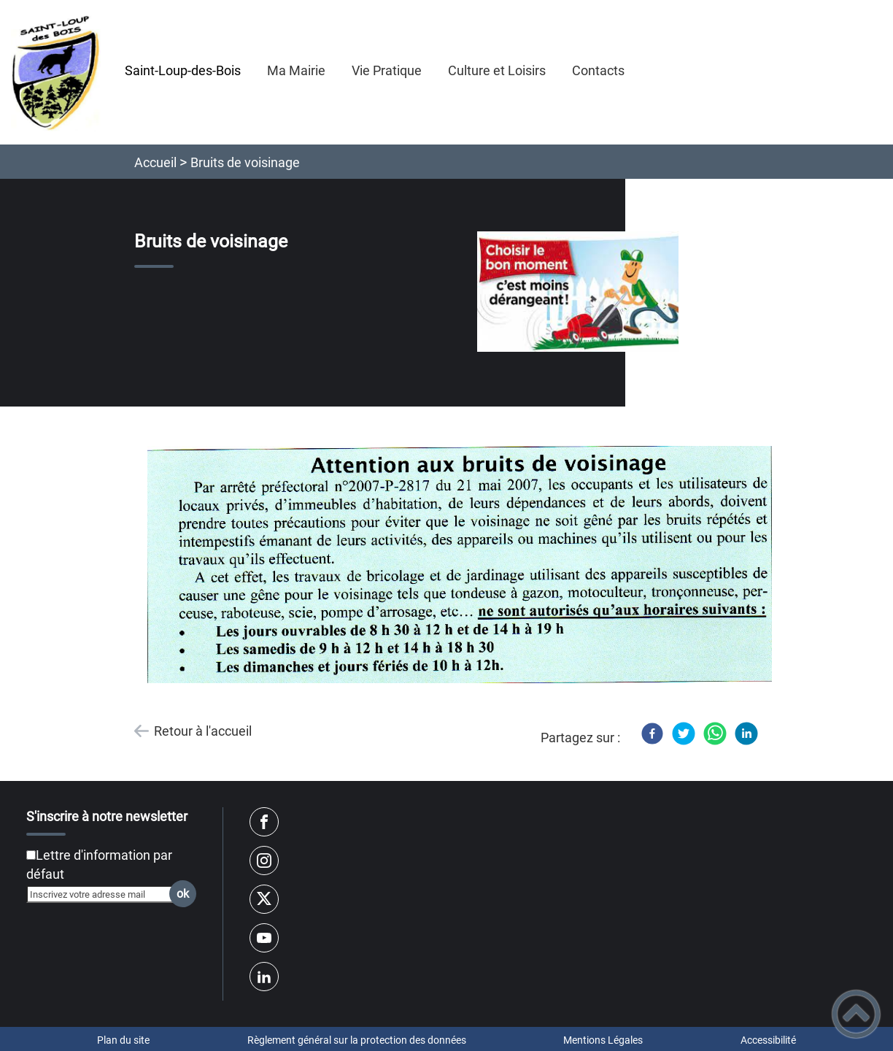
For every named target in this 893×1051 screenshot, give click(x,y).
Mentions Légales (603, 1040)
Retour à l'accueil (203, 731)
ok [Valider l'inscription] (183, 894)
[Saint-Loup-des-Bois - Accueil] (55, 72)
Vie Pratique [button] (387, 70)
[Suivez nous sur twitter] (264, 899)
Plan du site (123, 1040)
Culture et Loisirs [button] (497, 70)
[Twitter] (683, 733)
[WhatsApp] (715, 733)
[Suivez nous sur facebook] (264, 821)
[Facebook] (652, 733)
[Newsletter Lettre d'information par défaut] (31, 855)
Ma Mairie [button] (296, 70)
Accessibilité (768, 1040)
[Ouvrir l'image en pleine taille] (584, 292)
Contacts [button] (598, 70)
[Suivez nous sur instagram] (264, 860)
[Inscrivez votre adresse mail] (105, 894)
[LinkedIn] (746, 733)
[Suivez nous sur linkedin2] (264, 976)
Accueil (155, 162)
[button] (856, 1014)
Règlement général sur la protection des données (356, 1040)
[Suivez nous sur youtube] (264, 937)
